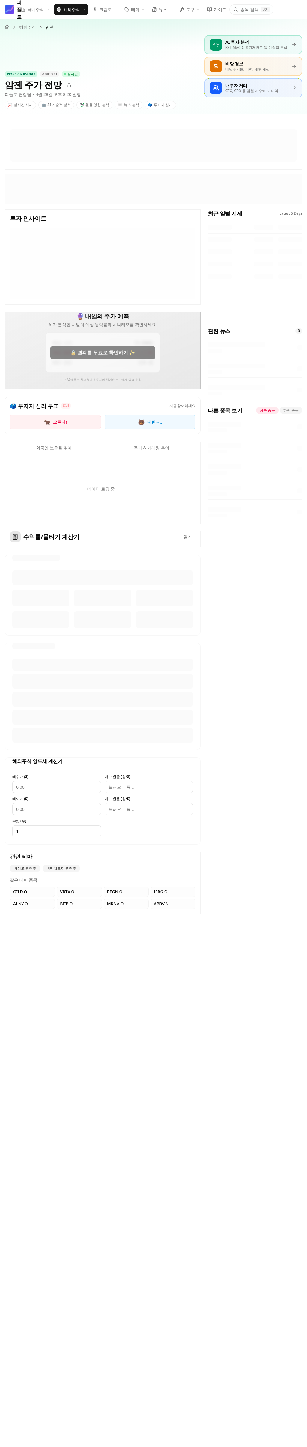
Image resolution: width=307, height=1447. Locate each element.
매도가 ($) (20, 798)
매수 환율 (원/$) (117, 776)
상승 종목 (267, 410)
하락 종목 (291, 410)
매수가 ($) (20, 776)
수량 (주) (19, 821)
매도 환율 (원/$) (117, 798)
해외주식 (27, 27)
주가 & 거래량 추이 (151, 448)
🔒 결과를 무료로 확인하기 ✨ (102, 352)
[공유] (69, 85)
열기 (187, 537)
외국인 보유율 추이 (54, 448)
